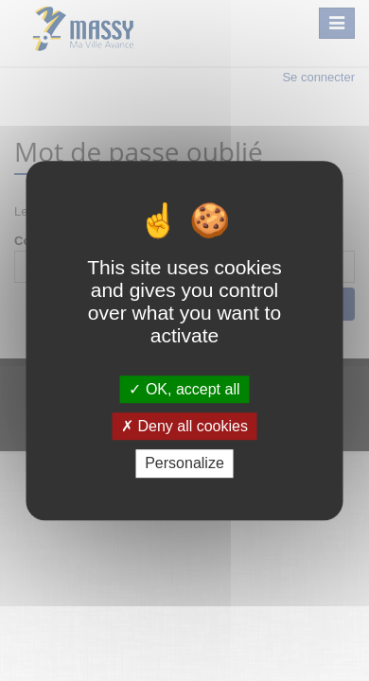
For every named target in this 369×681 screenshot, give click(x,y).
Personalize (184, 464)
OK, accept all (184, 389)
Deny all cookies (184, 426)
